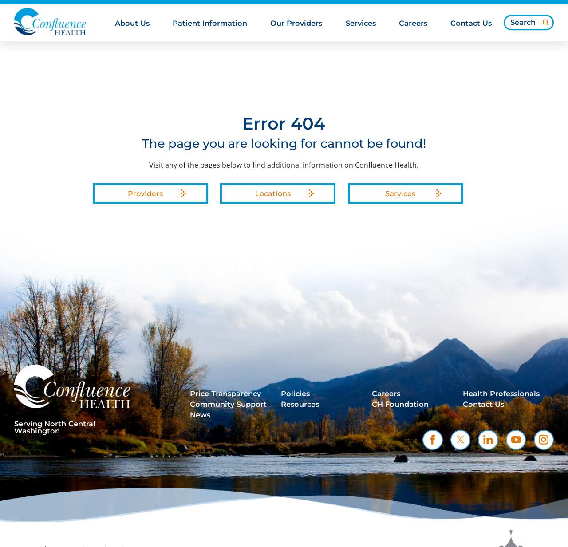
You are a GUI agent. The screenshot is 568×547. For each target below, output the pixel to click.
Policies (295, 394)
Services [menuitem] (361, 24)
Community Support (228, 404)
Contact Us (483, 404)
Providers (145, 193)
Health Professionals (501, 394)
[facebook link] (432, 440)
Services (400, 193)
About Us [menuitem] (132, 24)
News (200, 415)
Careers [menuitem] (413, 24)
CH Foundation (400, 404)
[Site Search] (546, 22)
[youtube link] (516, 440)
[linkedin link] (488, 440)
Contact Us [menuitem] (471, 24)
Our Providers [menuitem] (296, 24)
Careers (386, 394)
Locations (273, 193)
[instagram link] (544, 440)
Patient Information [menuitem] (210, 24)
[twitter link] (460, 440)
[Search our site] (528, 22)
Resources (300, 404)
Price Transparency (225, 394)
